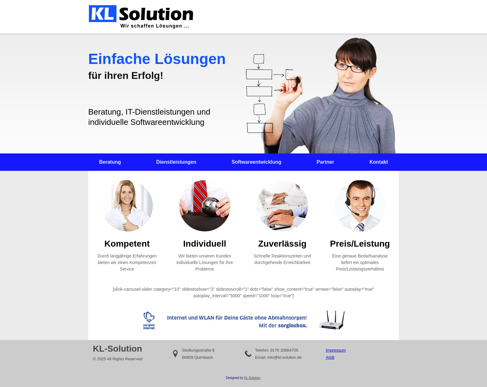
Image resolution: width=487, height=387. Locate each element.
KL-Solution (252, 378)
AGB (330, 357)
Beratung (110, 162)
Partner (325, 162)
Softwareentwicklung (256, 162)
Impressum (336, 350)
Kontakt (378, 162)
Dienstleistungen (176, 162)
